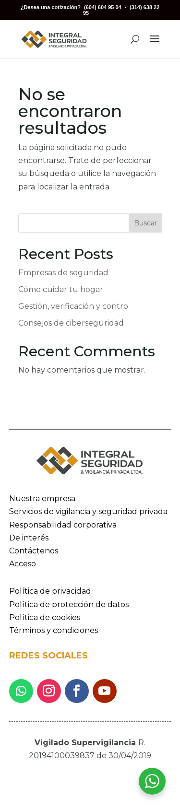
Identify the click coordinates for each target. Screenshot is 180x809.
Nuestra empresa (42, 498)
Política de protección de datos (69, 604)
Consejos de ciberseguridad (71, 323)
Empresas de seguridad (63, 272)
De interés (28, 537)
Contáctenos (33, 550)
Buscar (145, 223)
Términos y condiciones (53, 630)
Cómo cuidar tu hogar (60, 289)
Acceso (22, 563)
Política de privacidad (50, 591)
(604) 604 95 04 (102, 7)
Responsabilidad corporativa (63, 524)
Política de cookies (44, 617)
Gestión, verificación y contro (73, 306)
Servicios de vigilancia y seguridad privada (88, 511)
